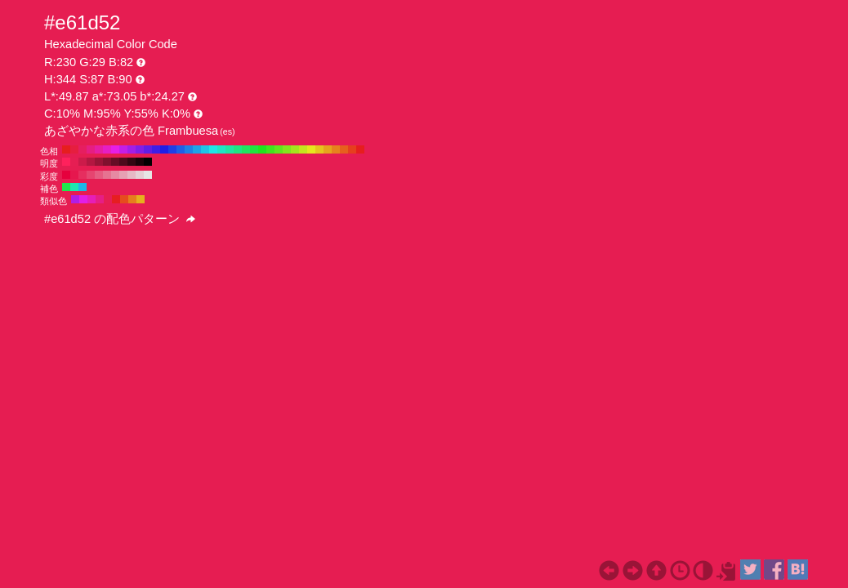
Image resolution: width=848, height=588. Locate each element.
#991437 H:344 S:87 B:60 (99, 162)
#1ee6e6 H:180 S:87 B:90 (213, 149)
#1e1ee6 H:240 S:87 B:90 (164, 149)
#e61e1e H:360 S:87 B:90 (66, 149)
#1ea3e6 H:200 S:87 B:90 (197, 149)
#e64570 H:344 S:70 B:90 (91, 175)
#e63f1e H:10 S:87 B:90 (352, 149)
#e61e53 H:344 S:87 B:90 (74, 162)
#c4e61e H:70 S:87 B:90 (303, 149)
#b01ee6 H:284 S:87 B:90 (75, 199)
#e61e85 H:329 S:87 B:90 (100, 199)
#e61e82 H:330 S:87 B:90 (91, 149)
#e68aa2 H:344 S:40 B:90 (115, 175)
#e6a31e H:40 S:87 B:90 (328, 149)
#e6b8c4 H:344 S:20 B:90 (131, 175)
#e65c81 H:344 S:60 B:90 (99, 175)
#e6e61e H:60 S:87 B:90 (311, 149)
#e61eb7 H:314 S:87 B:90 (91, 199)
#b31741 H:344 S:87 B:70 (91, 162)
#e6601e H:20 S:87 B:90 (344, 149)
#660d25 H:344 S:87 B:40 (115, 162)
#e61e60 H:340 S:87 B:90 (82, 149)
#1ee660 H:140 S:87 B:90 (246, 149)
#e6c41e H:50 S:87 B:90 (319, 149)
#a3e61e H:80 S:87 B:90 (295, 149)
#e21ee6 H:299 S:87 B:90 (83, 199)
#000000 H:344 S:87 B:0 (148, 162)
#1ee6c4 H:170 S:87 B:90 (221, 149)
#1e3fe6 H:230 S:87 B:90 (172, 149)
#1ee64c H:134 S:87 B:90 (66, 187)
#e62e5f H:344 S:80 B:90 (82, 175)
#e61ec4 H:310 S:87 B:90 (107, 149)
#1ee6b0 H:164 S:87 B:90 (74, 187)
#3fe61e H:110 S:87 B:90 (270, 149)
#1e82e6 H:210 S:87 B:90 (189, 149)
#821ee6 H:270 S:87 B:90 (140, 149)
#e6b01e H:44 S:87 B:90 (140, 199)
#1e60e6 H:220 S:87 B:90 (180, 149)
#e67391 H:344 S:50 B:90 (107, 175)
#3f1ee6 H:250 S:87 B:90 (156, 149)
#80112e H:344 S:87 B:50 (107, 162)
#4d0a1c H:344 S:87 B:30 (123, 162)
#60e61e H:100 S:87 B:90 (278, 149)
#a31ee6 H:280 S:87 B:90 (131, 149)
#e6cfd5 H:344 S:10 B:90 (140, 175)
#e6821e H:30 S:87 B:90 (336, 149)
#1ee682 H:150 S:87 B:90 (238, 149)
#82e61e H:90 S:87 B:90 (287, 149)
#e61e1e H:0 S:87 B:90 (360, 149)
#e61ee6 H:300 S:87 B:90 (115, 149)
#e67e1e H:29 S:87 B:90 (132, 199)
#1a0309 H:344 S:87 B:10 (140, 162)
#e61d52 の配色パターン (119, 218)
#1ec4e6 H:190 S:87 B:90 (205, 149)
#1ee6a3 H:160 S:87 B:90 (229, 149)
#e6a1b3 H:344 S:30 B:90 (123, 175)
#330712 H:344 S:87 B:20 (131, 162)
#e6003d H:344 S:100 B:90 (66, 175)
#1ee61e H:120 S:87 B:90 (262, 149)
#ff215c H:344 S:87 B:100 (66, 162)
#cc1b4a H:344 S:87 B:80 (82, 162)
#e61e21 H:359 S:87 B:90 (116, 199)
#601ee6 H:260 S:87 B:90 (148, 149)
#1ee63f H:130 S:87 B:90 (254, 149)
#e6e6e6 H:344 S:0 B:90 (148, 175)
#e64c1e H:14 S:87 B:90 (124, 199)
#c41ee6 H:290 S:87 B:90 (123, 149)
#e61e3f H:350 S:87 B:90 (74, 149)
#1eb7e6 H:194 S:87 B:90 (82, 187)
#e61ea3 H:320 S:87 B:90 (99, 149)
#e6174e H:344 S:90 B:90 (74, 175)
